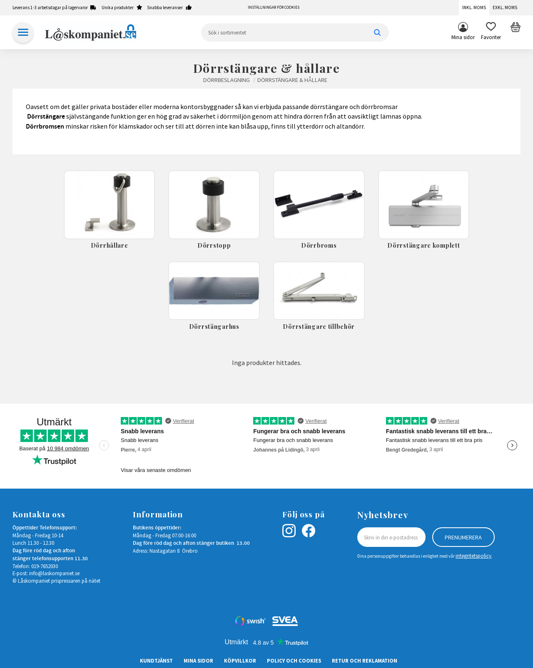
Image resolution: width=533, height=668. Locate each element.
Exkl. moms (505, 7)
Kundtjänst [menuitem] (156, 660)
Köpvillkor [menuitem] (240, 660)
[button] (491, 32)
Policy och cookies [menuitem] (294, 660)
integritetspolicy (473, 555)
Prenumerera (463, 537)
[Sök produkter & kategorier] (295, 32)
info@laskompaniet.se (54, 573)
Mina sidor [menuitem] (463, 37)
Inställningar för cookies (273, 7)
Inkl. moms (474, 7)
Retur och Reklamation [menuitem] (364, 660)
